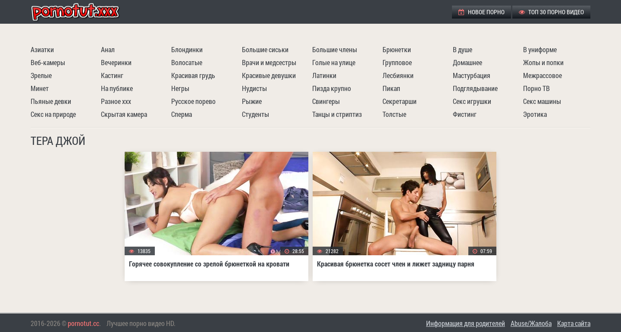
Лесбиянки (398, 75)
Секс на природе (53, 114)
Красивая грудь (193, 75)
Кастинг (112, 75)
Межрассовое (542, 75)
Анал (108, 49)
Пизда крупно (331, 88)
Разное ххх (116, 101)
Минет (40, 88)
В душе (462, 49)
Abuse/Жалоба (531, 323)
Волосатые (186, 62)
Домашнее (467, 62)
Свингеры (326, 101)
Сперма (181, 114)
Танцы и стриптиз (337, 114)
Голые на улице (333, 62)
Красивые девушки (269, 75)
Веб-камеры (48, 62)
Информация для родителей (465, 323)
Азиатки (42, 49)
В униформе (540, 49)
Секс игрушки (472, 101)
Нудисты (254, 88)
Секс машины (542, 101)
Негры (180, 88)
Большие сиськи (265, 49)
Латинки (324, 75)
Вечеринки (116, 62)
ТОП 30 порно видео (551, 12)
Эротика (535, 114)
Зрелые (41, 75)
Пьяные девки (51, 101)
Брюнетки (397, 49)
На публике (117, 88)
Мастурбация (471, 75)
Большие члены (334, 49)
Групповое (397, 62)
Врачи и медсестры (269, 62)
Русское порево (193, 101)
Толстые (394, 114)
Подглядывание (475, 88)
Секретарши (400, 101)
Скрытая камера (124, 114)
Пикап (391, 88)
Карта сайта (573, 323)
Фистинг (465, 114)
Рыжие (252, 101)
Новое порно (481, 12)
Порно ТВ (536, 88)
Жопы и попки (543, 62)
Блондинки (187, 49)
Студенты (255, 114)
